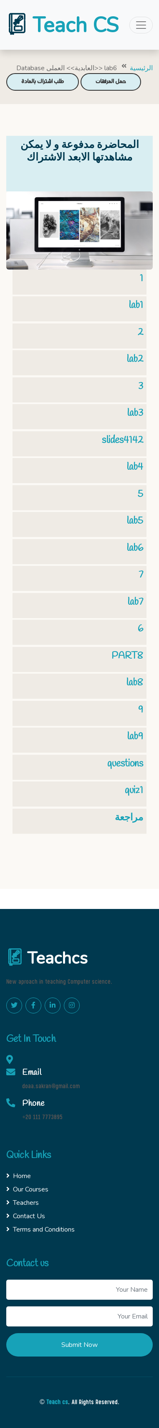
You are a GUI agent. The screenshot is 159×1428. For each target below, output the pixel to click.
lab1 (136, 305)
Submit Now (79, 1344)
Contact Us (25, 1216)
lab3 (135, 413)
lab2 (134, 359)
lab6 (134, 548)
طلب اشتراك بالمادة (42, 81)
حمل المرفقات (111, 81)
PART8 (127, 655)
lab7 (135, 602)
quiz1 (134, 790)
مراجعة (129, 817)
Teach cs (57, 1402)
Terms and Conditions (40, 1229)
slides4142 (122, 440)
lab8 (134, 682)
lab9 (135, 736)
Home (18, 1176)
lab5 (134, 520)
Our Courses (27, 1189)
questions (125, 763)
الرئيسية (141, 68)
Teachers (22, 1202)
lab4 (134, 467)
